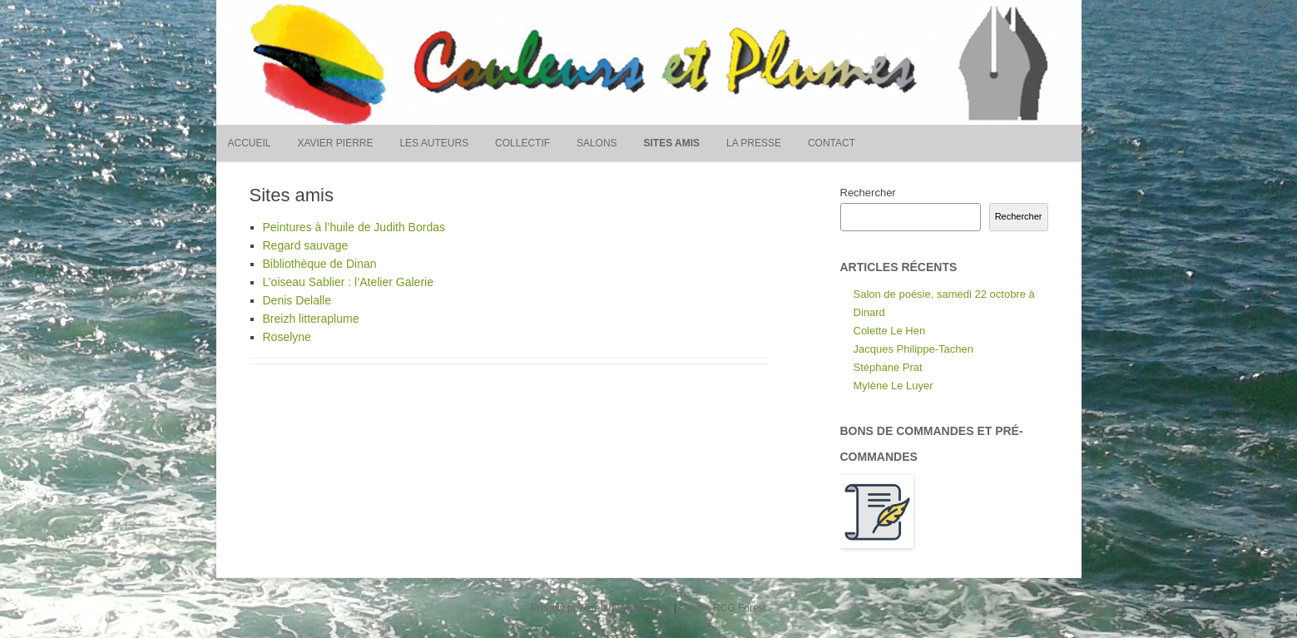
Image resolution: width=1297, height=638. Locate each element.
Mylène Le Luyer (893, 385)
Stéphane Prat (888, 367)
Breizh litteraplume (311, 318)
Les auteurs (433, 143)
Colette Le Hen (890, 330)
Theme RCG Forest (722, 608)
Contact (831, 143)
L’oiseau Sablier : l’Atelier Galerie (348, 282)
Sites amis (672, 143)
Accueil (249, 143)
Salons (597, 143)
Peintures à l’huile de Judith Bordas (354, 227)
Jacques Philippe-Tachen (914, 349)
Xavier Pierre (335, 143)
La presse (753, 143)
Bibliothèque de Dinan (320, 263)
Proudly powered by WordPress (601, 608)
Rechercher (868, 192)
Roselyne (287, 337)
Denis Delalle (297, 300)
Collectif (522, 143)
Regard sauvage (306, 245)
